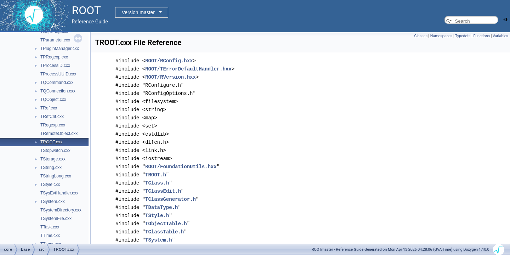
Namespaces (441, 36)
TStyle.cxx (50, 184)
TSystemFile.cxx (56, 218)
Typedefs (463, 36)
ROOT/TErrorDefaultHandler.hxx (188, 68)
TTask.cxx (49, 227)
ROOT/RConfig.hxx (169, 60)
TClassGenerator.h (170, 192)
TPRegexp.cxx (54, 57)
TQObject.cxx (53, 99)
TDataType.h (161, 200)
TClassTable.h (164, 224)
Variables (500, 36)
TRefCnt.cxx (52, 116)
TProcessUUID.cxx (58, 74)
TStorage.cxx (53, 159)
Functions (481, 36)
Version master (138, 12)
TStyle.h (157, 208)
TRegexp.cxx (52, 125)
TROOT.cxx (51, 142)
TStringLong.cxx (55, 176)
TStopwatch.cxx (55, 150)
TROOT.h (155, 169)
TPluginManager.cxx (59, 48)
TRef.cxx (48, 108)
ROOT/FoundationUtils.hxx (181, 161)
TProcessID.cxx (55, 65)
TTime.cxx (50, 235)
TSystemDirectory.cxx (60, 210)
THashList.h (161, 239)
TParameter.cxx (55, 40)
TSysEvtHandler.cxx (59, 193)
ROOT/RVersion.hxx (170, 76)
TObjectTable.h (166, 216)
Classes (420, 36)
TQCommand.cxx (56, 82)
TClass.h (157, 177)
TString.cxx (51, 167)
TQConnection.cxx (57, 91)
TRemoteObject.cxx (59, 133)
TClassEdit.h (163, 185)
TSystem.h (158, 231)
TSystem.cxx (52, 201)
